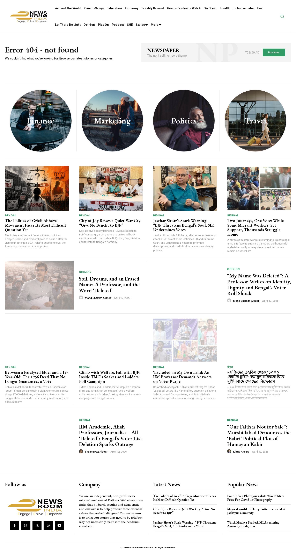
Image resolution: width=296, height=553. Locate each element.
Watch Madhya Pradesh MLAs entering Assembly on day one (253, 524)
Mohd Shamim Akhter (98, 297)
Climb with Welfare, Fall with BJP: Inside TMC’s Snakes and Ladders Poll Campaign (109, 377)
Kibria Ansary (241, 451)
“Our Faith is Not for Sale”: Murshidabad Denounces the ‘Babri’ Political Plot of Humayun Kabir (258, 435)
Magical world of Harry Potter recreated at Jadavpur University (256, 511)
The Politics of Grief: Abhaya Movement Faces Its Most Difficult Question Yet (35, 225)
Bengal (10, 215)
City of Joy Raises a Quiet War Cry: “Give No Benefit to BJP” (110, 223)
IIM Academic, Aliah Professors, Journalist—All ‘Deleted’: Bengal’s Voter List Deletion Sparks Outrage (110, 435)
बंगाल (230, 367)
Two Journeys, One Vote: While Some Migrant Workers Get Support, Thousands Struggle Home (255, 227)
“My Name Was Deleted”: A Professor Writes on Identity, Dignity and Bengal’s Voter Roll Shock (259, 284)
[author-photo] (81, 298)
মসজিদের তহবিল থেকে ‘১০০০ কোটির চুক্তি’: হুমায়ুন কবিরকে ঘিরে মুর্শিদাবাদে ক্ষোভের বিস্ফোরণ (255, 377)
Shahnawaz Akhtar (96, 451)
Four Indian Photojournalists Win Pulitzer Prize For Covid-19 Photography (255, 498)
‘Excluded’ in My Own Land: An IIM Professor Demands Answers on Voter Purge (182, 377)
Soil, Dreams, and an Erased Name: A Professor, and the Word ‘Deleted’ (109, 284)
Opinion (85, 272)
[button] (282, 16)
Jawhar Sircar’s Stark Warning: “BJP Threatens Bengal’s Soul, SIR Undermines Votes (183, 225)
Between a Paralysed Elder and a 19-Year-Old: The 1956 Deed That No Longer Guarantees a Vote (36, 377)
